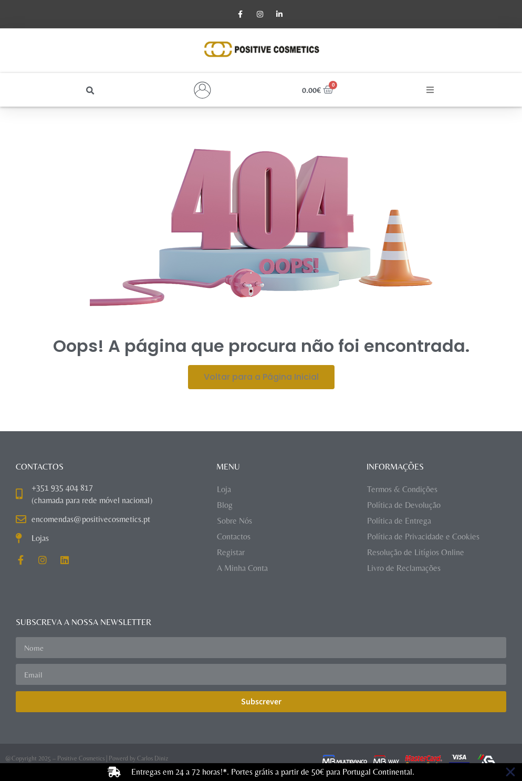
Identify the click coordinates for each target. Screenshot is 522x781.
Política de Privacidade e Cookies (423, 537)
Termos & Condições (402, 490)
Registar (231, 553)
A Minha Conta (242, 569)
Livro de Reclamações (404, 569)
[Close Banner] (510, 772)
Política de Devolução (404, 506)
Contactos (233, 537)
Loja (224, 490)
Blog (225, 506)
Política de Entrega (399, 521)
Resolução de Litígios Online (415, 553)
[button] (90, 91)
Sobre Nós (234, 521)
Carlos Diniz (152, 759)
